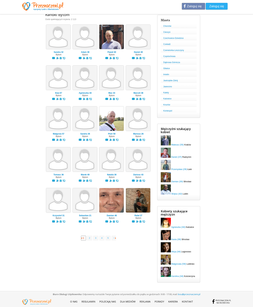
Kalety (166, 92)
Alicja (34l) (176, 252)
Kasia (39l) (176, 239)
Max (111, 93)
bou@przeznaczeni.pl (189, 294)
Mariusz (138, 134)
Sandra (58, 52)
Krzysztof (59, 215)
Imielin (166, 74)
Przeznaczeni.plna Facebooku (223, 301)
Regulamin (88, 301)
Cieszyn (167, 32)
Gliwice (166, 68)
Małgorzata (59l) (178, 264)
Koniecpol (167, 111)
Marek (85, 175)
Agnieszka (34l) (178, 227)
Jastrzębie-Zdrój (170, 80)
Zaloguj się (194, 6)
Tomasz (59, 175)
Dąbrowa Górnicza (171, 62)
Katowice (167, 99)
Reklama (145, 301)
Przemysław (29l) (179, 169)
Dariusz (138, 175)
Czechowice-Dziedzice (173, 38)
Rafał (138, 215)
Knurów (166, 105)
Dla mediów (128, 301)
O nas (73, 301)
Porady (159, 301)
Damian (112, 215)
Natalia (111, 175)
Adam (85, 52)
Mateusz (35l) (177, 145)
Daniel (138, 52)
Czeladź (167, 44)
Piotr (111, 134)
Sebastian (85, 215)
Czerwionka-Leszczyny (173, 50)
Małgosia (58, 134)
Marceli (138, 93)
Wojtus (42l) (176, 194)
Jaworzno (167, 86)
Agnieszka (85, 93)
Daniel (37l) (176, 157)
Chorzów (167, 26)
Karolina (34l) (177, 276)
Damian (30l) (177, 181)
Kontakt (187, 301)
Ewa (58, 93)
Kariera (173, 301)
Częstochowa (169, 56)
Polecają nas (107, 301)
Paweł (112, 52)
